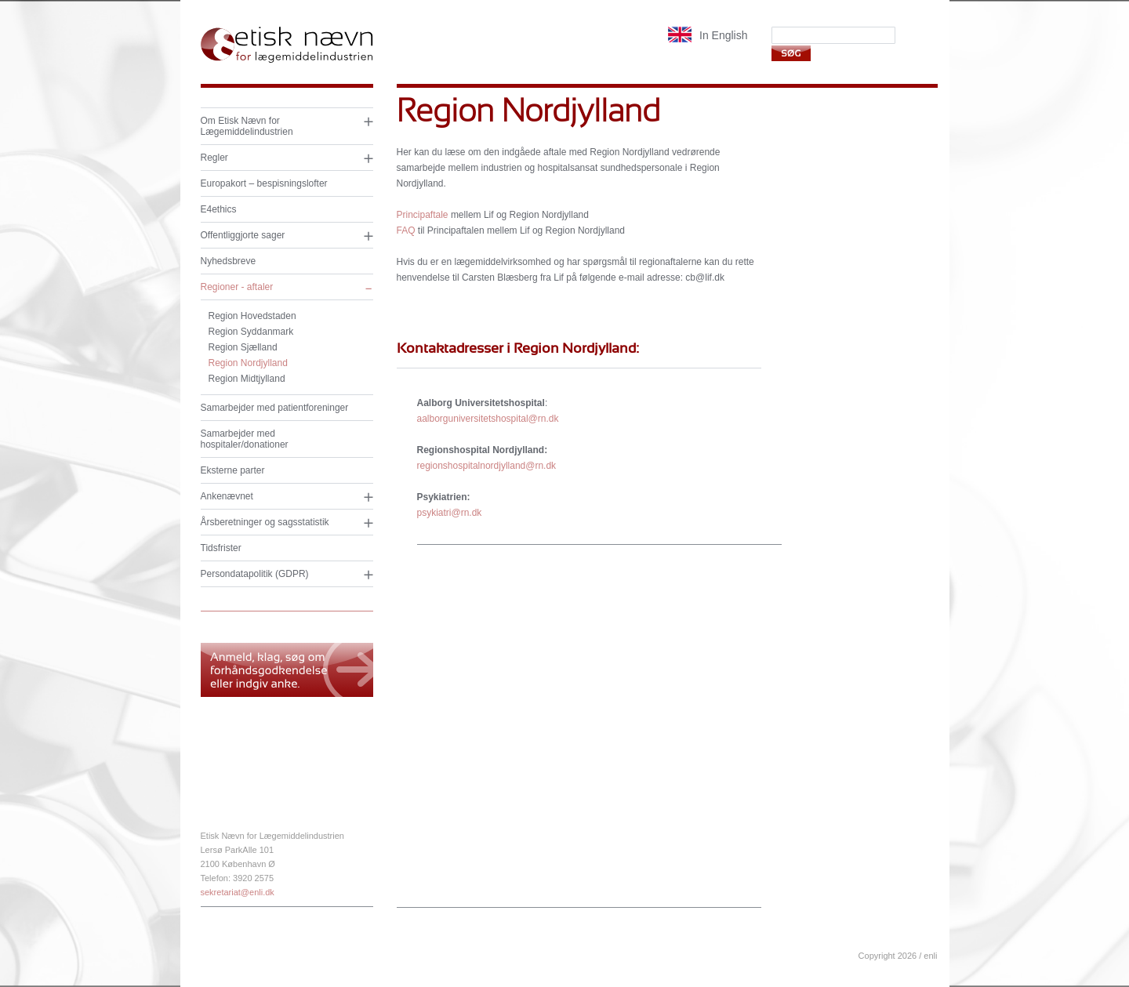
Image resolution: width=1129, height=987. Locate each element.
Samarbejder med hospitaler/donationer (245, 439)
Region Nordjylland (248, 362)
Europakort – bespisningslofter (264, 183)
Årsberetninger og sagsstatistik (265, 522)
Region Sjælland (243, 347)
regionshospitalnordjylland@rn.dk (487, 465)
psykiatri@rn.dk (449, 512)
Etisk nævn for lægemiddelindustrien (287, 45)
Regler (214, 157)
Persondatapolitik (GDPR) (255, 573)
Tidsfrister (221, 547)
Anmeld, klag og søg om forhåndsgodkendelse (287, 670)
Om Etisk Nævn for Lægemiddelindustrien (247, 126)
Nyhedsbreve (228, 261)
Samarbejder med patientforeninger (275, 407)
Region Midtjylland (247, 378)
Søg (790, 53)
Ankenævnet (227, 496)
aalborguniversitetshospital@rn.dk (488, 418)
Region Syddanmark (251, 331)
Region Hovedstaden (252, 315)
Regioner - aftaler (237, 286)
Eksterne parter (233, 470)
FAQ (406, 230)
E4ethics (219, 209)
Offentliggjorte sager (243, 235)
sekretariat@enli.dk (237, 892)
